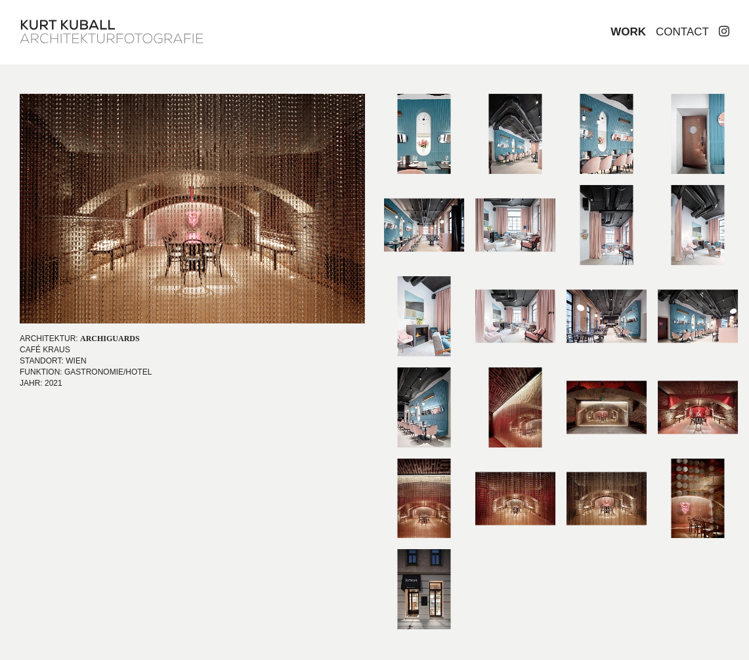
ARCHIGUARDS (110, 338)
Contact (682, 32)
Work (628, 32)
